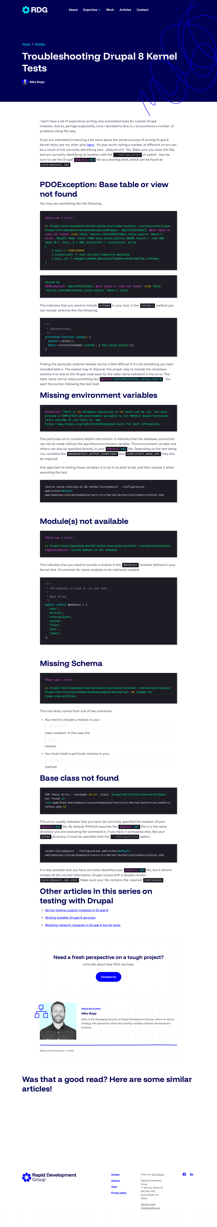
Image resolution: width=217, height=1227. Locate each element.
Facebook (184, 1174)
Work (110, 10)
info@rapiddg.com (150, 1208)
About (73, 10)
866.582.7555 (148, 1204)
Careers (115, 1180)
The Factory (158, 1174)
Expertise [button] (92, 10)
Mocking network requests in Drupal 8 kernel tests (82, 925)
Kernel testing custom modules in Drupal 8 (76, 910)
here (90, 145)
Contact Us (108, 977)
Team (114, 1186)
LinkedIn (191, 1174)
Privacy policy (119, 1192)
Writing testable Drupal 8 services (70, 918)
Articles (125, 10)
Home (26, 44)
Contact (142, 10)
